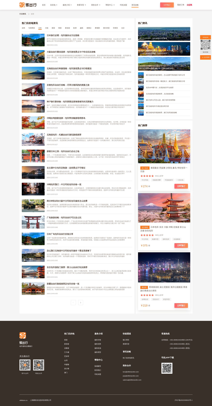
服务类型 (98, 352)
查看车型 (126, 344)
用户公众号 (25, 373)
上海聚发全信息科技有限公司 (40, 400)
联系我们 (98, 370)
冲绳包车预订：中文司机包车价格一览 (64, 184)
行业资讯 (22, 14)
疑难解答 (98, 366)
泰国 (53, 28)
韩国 (60, 28)
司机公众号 (38, 373)
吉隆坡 (66, 348)
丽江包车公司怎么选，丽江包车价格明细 (160, 100)
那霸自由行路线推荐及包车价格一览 (63, 284)
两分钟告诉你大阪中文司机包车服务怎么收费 (67, 201)
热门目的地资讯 (128, 358)
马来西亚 (31, 28)
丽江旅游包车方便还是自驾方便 (157, 106)
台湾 (65, 360)
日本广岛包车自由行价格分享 (60, 234)
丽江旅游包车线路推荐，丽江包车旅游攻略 (161, 112)
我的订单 (180, 5)
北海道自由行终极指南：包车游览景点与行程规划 (69, 68)
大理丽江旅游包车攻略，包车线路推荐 (153, 53)
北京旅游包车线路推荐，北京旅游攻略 (160, 94)
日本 (40, 28)
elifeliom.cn (23, 400)
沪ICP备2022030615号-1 (184, 400)
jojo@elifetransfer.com (131, 376)
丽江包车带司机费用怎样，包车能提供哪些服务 (156, 68)
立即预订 (166, 5)
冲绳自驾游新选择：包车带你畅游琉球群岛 (66, 118)
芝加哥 (66, 356)
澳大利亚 (106, 28)
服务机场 (98, 348)
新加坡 (67, 28)
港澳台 (89, 28)
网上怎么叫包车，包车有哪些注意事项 (153, 38)
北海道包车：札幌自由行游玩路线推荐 (64, 135)
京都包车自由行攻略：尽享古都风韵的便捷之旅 (68, 85)
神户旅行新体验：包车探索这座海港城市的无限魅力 (70, 101)
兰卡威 (66, 352)
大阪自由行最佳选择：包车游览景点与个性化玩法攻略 (71, 52)
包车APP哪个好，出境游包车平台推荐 (160, 87)
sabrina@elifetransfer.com (132, 380)
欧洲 (75, 28)
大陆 (46, 28)
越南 (81, 28)
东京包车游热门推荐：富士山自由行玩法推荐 (67, 267)
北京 (123, 28)
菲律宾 (115, 28)
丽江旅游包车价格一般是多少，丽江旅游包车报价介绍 (165, 81)
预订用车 (126, 340)
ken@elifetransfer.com (131, 372)
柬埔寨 (97, 28)
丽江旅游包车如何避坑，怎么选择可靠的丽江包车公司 (165, 75)
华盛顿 (66, 364)
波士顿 (66, 368)
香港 (65, 340)
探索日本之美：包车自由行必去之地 (63, 151)
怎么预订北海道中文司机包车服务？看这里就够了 (69, 250)
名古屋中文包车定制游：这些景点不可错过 (66, 168)
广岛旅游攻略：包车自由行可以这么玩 (64, 217)
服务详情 (98, 340)
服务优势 (98, 344)
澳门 (65, 372)
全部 (23, 28)
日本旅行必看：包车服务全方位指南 (63, 35)
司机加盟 (98, 374)
